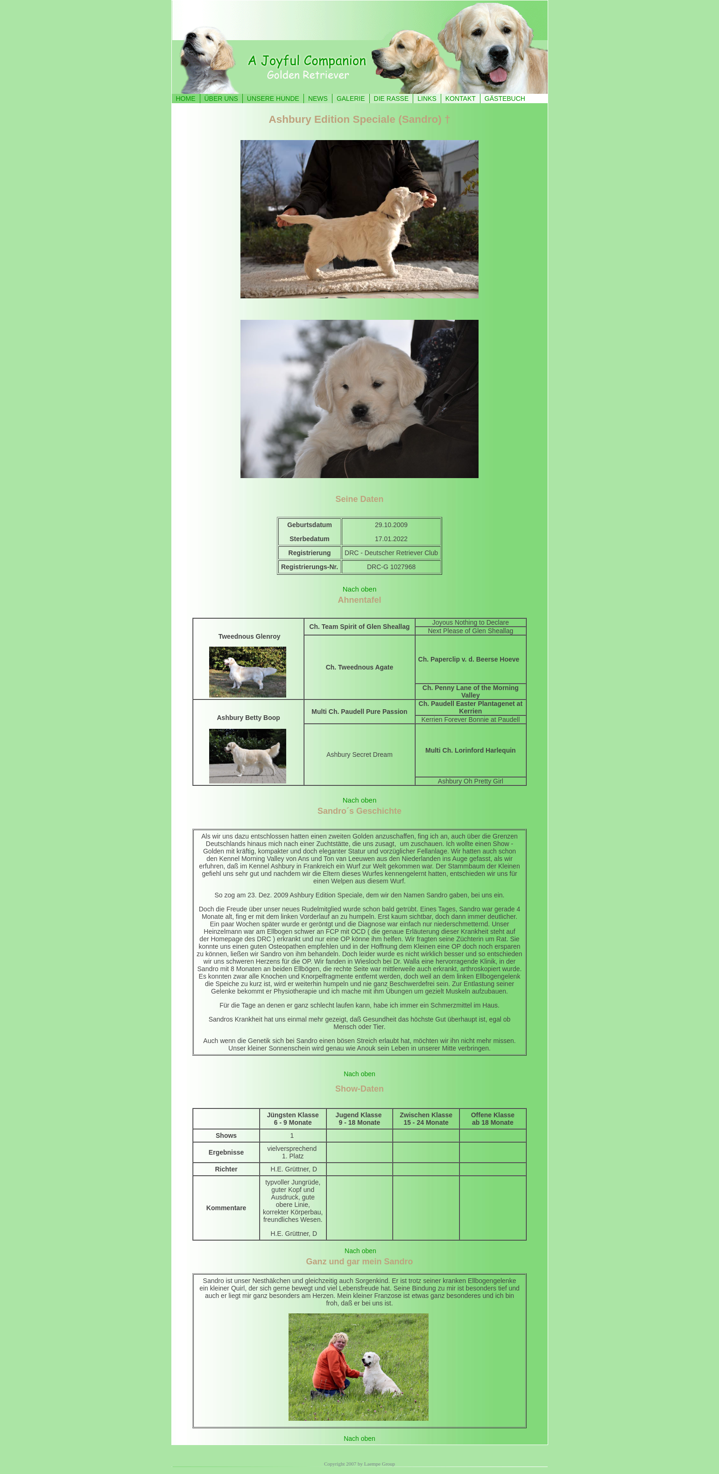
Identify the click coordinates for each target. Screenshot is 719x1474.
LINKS (426, 98)
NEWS (318, 98)
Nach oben (360, 589)
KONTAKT (460, 98)
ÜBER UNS (221, 98)
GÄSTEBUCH (505, 98)
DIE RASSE (391, 98)
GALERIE (351, 98)
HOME (186, 98)
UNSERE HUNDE (273, 98)
